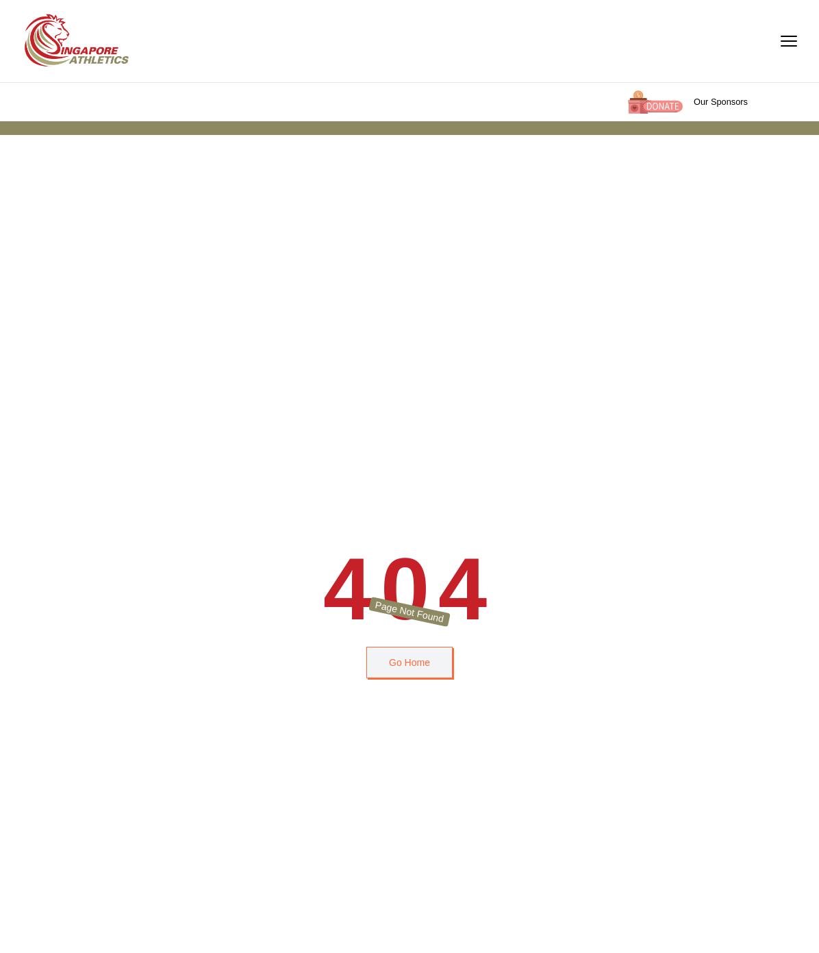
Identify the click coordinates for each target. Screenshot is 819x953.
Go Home (409, 662)
